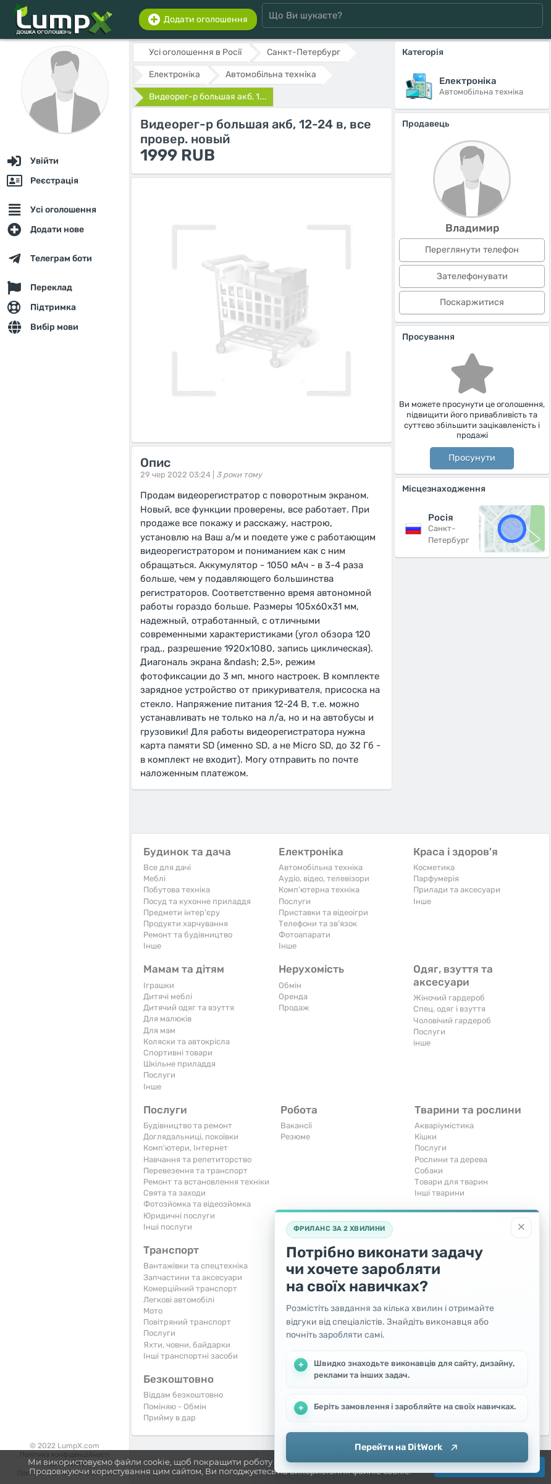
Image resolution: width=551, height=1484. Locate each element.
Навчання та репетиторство (197, 1159)
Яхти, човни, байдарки (186, 1344)
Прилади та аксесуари (456, 889)
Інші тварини (439, 1192)
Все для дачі (167, 867)
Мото (152, 1310)
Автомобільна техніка (321, 867)
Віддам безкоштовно (183, 1394)
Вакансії (296, 1125)
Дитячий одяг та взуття (188, 1007)
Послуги (295, 901)
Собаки (428, 1170)
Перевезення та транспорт (195, 1170)
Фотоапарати (304, 934)
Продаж (294, 1007)
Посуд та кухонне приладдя (197, 901)
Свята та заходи (174, 1192)
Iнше (152, 945)
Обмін (290, 985)
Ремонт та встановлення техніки (206, 1181)
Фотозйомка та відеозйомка (197, 1204)
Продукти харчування (185, 923)
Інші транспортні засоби (190, 1355)
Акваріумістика (444, 1125)
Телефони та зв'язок (318, 923)
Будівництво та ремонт (187, 1125)
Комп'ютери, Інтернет (185, 1147)
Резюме (295, 1136)
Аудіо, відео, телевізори (324, 878)
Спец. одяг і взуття (449, 1008)
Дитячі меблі (167, 996)
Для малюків (167, 1018)
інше (422, 1042)
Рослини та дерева (450, 1159)
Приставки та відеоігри (323, 912)
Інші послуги (167, 1226)
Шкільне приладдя (179, 1063)
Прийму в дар (169, 1417)
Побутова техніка (176, 889)
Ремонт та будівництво (187, 934)
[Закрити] (521, 1227)
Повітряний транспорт (187, 1322)
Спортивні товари (177, 1052)
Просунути (471, 458)
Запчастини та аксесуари (192, 1277)
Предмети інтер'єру (181, 912)
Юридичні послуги (179, 1215)
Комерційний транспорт (190, 1288)
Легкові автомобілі (178, 1299)
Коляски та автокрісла (186, 1041)
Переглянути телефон (472, 250)
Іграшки (158, 985)
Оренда (293, 996)
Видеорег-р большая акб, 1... (208, 96)
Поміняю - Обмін (174, 1406)
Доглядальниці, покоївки (190, 1136)
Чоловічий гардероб (452, 1020)
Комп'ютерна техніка (319, 889)
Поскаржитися (472, 302)
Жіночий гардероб (449, 997)
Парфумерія (436, 878)
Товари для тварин (451, 1181)
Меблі (154, 878)
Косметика (434, 867)
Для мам (159, 1030)
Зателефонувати (472, 276)
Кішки (425, 1136)
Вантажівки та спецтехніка (195, 1265)
